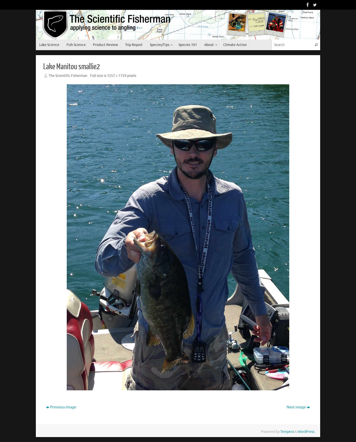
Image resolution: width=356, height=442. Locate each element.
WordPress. (306, 432)
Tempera (287, 432)
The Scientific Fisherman (68, 76)
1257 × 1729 (116, 76)
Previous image (61, 407)
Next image (298, 407)
